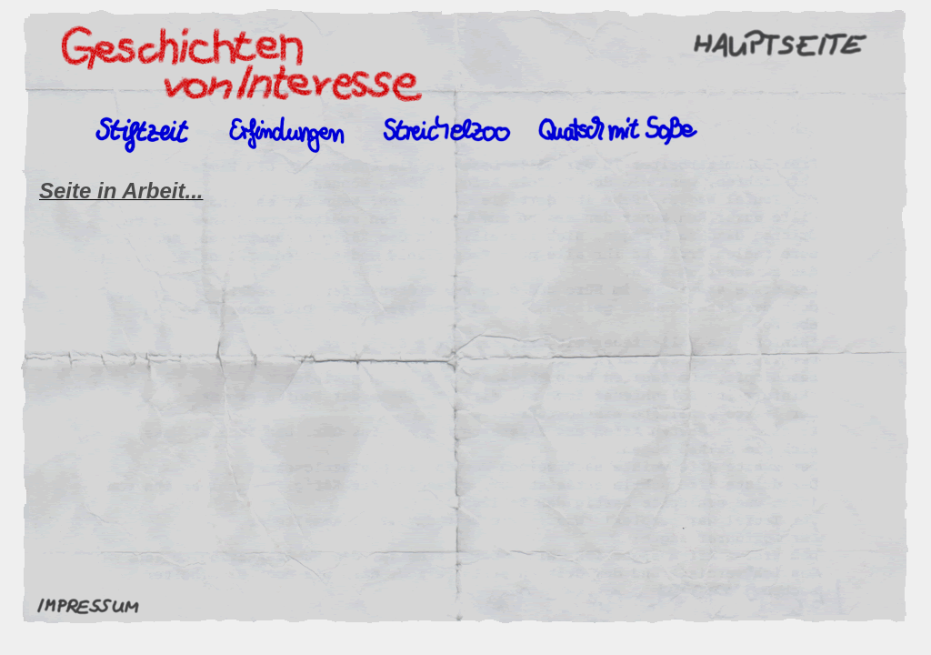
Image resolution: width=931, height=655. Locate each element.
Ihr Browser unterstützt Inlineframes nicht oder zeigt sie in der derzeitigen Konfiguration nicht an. (466, 379)
